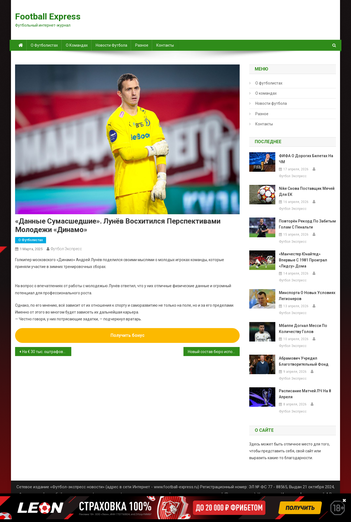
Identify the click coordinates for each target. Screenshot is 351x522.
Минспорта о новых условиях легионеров (307, 295)
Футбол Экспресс (66, 249)
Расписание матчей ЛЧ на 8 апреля (305, 394)
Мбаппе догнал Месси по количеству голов (303, 328)
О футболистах (44, 45)
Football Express (48, 16)
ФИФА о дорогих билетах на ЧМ (306, 159)
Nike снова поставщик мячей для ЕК (307, 191)
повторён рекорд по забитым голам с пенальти (307, 224)
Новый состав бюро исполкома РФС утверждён (214, 351)
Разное (141, 45)
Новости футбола (111, 45)
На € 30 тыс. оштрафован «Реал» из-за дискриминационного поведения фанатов (46, 351)
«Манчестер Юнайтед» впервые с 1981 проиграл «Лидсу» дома (303, 260)
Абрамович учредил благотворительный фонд (304, 361)
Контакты (165, 45)
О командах (77, 45)
